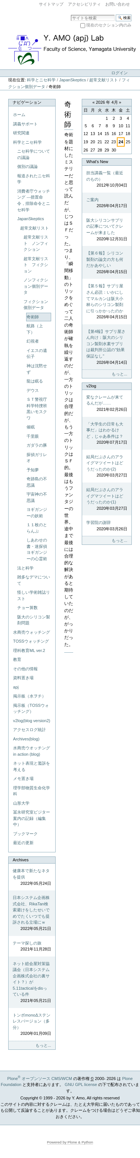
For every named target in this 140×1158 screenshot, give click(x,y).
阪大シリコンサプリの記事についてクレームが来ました (106, 230)
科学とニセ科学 (41, 80)
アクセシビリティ (84, 4)
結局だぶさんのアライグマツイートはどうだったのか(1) (106, 499)
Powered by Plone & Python (70, 1142)
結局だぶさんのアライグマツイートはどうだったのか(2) (106, 466)
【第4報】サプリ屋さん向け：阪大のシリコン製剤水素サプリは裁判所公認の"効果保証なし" (106, 347)
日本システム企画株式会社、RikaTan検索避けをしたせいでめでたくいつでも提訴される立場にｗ (32, 913)
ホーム (19, 114)
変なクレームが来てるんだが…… (106, 404)
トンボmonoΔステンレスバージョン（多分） (32, 1025)
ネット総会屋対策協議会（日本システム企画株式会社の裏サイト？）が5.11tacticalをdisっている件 (32, 982)
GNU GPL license (81, 1084)
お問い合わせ (117, 4)
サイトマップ (51, 4)
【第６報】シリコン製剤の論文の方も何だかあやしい (106, 263)
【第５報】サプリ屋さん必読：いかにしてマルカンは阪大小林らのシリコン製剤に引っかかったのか (106, 302)
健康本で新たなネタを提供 (32, 877)
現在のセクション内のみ (108, 25)
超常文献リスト (103, 80)
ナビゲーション (27, 102)
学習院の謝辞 (106, 526)
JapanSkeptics (72, 80)
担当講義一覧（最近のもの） (106, 179)
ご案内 (106, 203)
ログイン (119, 73)
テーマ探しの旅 (32, 946)
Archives (20, 860)
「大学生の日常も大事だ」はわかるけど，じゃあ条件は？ (106, 434)
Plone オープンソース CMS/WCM (39, 1078)
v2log (91, 386)
